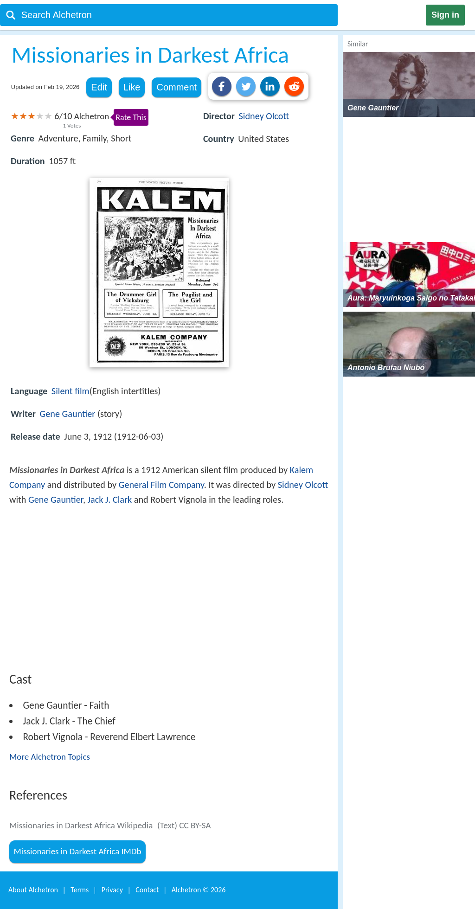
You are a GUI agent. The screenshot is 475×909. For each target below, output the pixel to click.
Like (132, 87)
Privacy (112, 889)
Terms (80, 889)
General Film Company (161, 484)
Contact (147, 889)
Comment (176, 87)
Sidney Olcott (264, 116)
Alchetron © (199, 889)
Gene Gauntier (68, 413)
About (33, 889)
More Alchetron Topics (49, 756)
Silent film (70, 391)
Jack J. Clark (110, 499)
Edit (99, 87)
